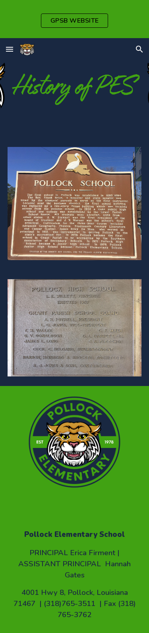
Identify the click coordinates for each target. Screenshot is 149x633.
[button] (9, 49)
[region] (74, 19)
